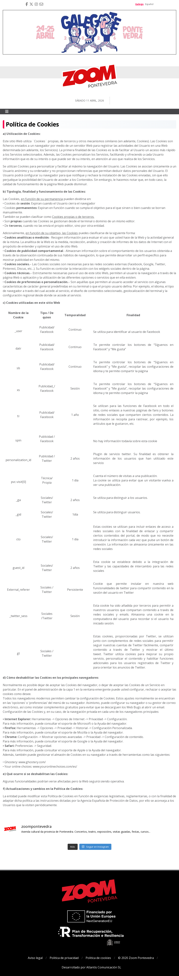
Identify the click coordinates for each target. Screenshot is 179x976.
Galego (139, 4)
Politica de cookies (98, 958)
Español (149, 4)
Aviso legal (35, 958)
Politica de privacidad (64, 958)
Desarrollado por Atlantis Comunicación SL (91, 967)
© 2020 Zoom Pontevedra (136, 958)
